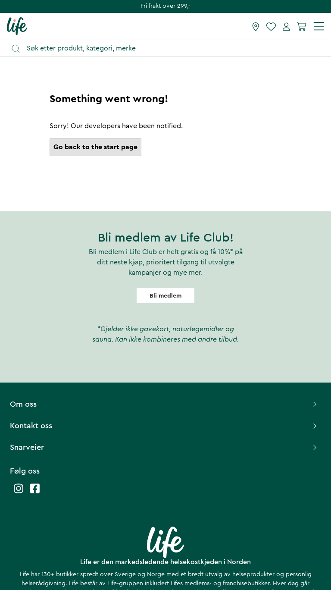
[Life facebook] (35, 492)
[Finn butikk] (255, 26)
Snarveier (164, 447)
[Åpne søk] (169, 48)
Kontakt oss (164, 426)
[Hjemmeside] (17, 25)
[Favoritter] (271, 26)
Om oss (164, 404)
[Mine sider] (286, 26)
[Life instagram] (18, 492)
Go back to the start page (95, 147)
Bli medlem (165, 296)
